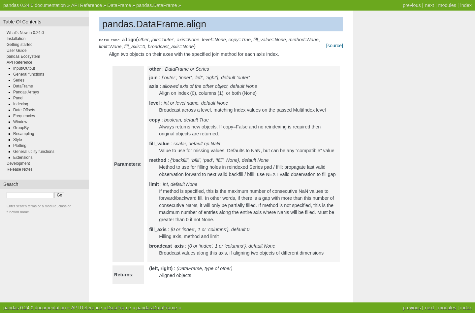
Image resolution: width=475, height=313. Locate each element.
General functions (28, 74)
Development (18, 163)
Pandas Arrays (26, 92)
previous (412, 5)
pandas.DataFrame (156, 5)
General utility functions (33, 151)
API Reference (86, 5)
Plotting (19, 145)
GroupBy (21, 127)
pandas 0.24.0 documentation (34, 5)
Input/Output (24, 68)
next (429, 5)
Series (18, 80)
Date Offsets (24, 110)
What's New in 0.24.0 (25, 32)
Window (20, 122)
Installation (16, 38)
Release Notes (20, 169)
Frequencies (24, 116)
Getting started (20, 44)
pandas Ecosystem (23, 56)
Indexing (20, 104)
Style (17, 139)
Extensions (23, 157)
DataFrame (119, 5)
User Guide (17, 50)
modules (447, 5)
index (466, 5)
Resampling (23, 133)
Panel (18, 98)
